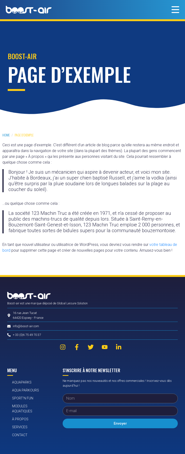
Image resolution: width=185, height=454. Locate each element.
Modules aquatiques (22, 408)
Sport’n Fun (22, 398)
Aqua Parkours (25, 390)
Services (19, 427)
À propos (20, 419)
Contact (19, 435)
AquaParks (22, 382)
